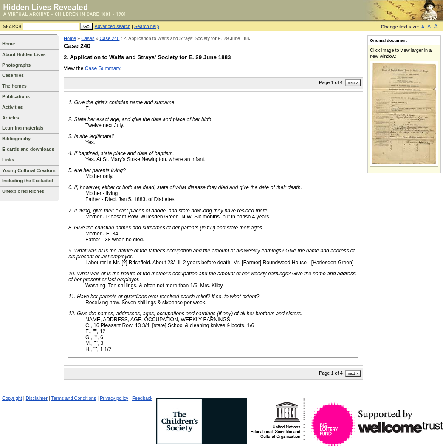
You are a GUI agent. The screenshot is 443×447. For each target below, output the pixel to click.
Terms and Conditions (73, 398)
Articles (10, 117)
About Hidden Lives (24, 54)
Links (8, 159)
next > (353, 83)
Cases (87, 38)
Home (8, 43)
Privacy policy (114, 398)
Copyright (12, 398)
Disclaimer (37, 398)
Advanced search (113, 26)
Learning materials (22, 127)
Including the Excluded (27, 180)
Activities (12, 107)
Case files (13, 75)
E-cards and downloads (28, 149)
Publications (16, 96)
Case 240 (110, 38)
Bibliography (16, 138)
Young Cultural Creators (29, 170)
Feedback (142, 398)
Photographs (16, 65)
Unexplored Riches (23, 191)
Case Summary (102, 68)
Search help (146, 26)
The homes (14, 85)
